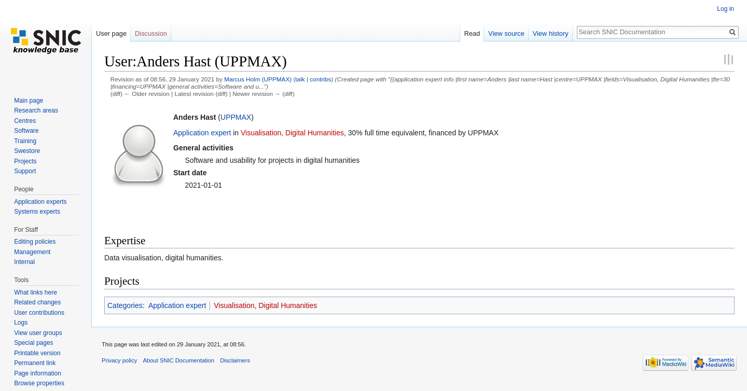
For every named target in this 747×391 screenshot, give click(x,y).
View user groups (38, 333)
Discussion (151, 33)
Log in (725, 8)
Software (26, 130)
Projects (25, 161)
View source (506, 33)
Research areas (36, 110)
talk (300, 79)
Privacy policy (119, 360)
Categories (125, 305)
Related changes (37, 302)
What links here (35, 292)
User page (111, 33)
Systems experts (37, 211)
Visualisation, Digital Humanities (292, 133)
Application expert (202, 133)
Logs (20, 322)
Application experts (40, 201)
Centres (25, 120)
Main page (28, 100)
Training (25, 141)
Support (25, 171)
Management (32, 252)
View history (551, 33)
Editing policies (35, 241)
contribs (320, 79)
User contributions (39, 312)
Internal (24, 262)
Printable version (37, 353)
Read (472, 33)
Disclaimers (235, 360)
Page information (37, 373)
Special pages (33, 342)
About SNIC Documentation (178, 360)
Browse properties (39, 383)
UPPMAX (235, 117)
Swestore (27, 151)
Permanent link (35, 363)
